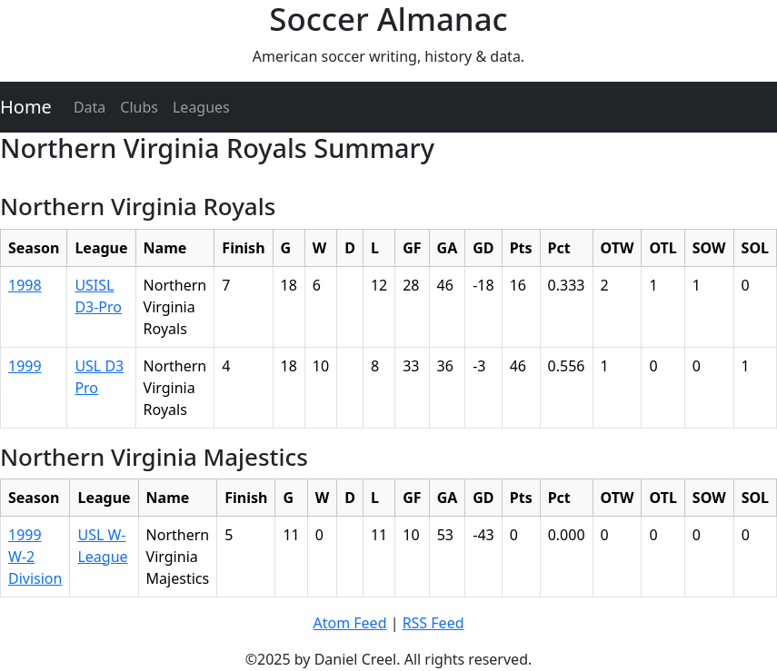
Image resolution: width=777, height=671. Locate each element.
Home (26, 106)
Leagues (201, 107)
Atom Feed (349, 623)
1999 (25, 366)
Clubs (139, 107)
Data (89, 107)
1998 (25, 285)
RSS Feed (433, 623)
